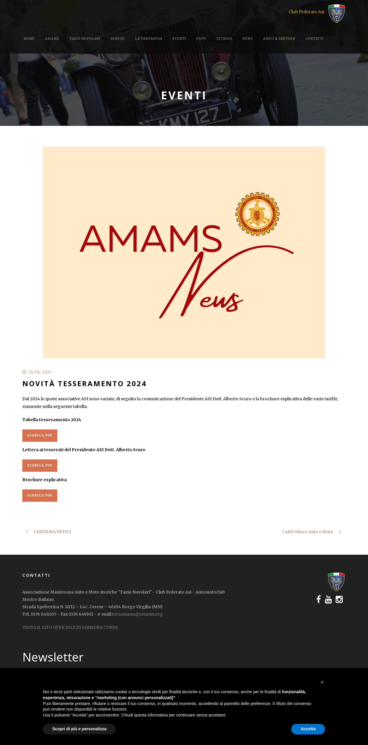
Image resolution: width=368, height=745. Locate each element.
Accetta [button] (308, 728)
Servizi (118, 38)
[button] (322, 682)
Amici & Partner (279, 38)
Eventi (179, 38)
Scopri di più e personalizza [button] (79, 728)
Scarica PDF (40, 435)
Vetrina (224, 38)
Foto (201, 38)
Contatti (314, 38)
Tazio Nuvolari (84, 38)
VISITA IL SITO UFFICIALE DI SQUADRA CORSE (70, 627)
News (247, 38)
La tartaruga (148, 38)
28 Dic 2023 (40, 372)
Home (29, 38)
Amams (52, 38)
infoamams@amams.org (137, 614)
